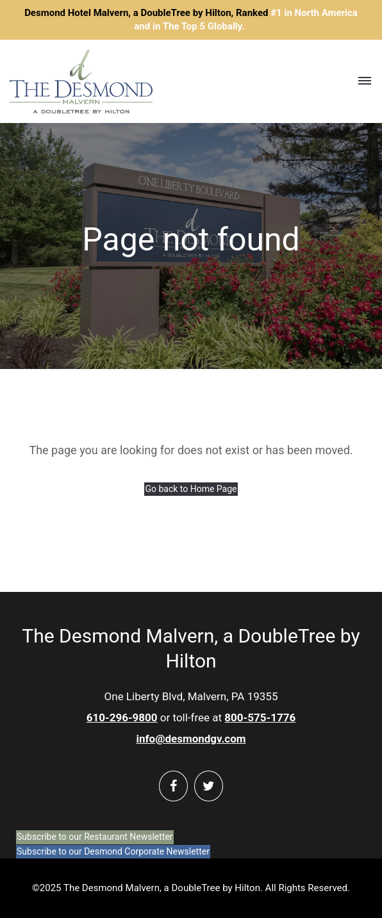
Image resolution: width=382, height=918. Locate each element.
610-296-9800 (122, 717)
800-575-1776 (259, 717)
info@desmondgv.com (190, 738)
